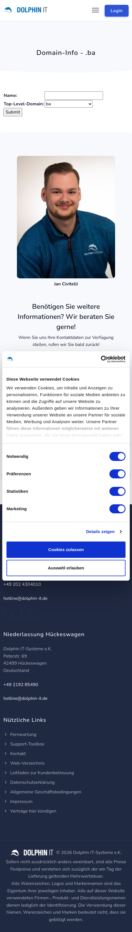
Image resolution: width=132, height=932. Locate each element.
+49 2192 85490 (20, 685)
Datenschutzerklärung (29, 782)
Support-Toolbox (24, 744)
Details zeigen (100, 531)
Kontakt (14, 754)
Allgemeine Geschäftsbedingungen (42, 792)
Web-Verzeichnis (24, 763)
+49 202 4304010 (22, 584)
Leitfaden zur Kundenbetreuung (38, 773)
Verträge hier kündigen (29, 811)
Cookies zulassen (66, 549)
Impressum (17, 801)
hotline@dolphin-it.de (25, 598)
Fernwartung (19, 734)
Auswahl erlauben (66, 567)
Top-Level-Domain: (24, 104)
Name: (10, 95)
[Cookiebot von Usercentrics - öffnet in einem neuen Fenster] (101, 359)
